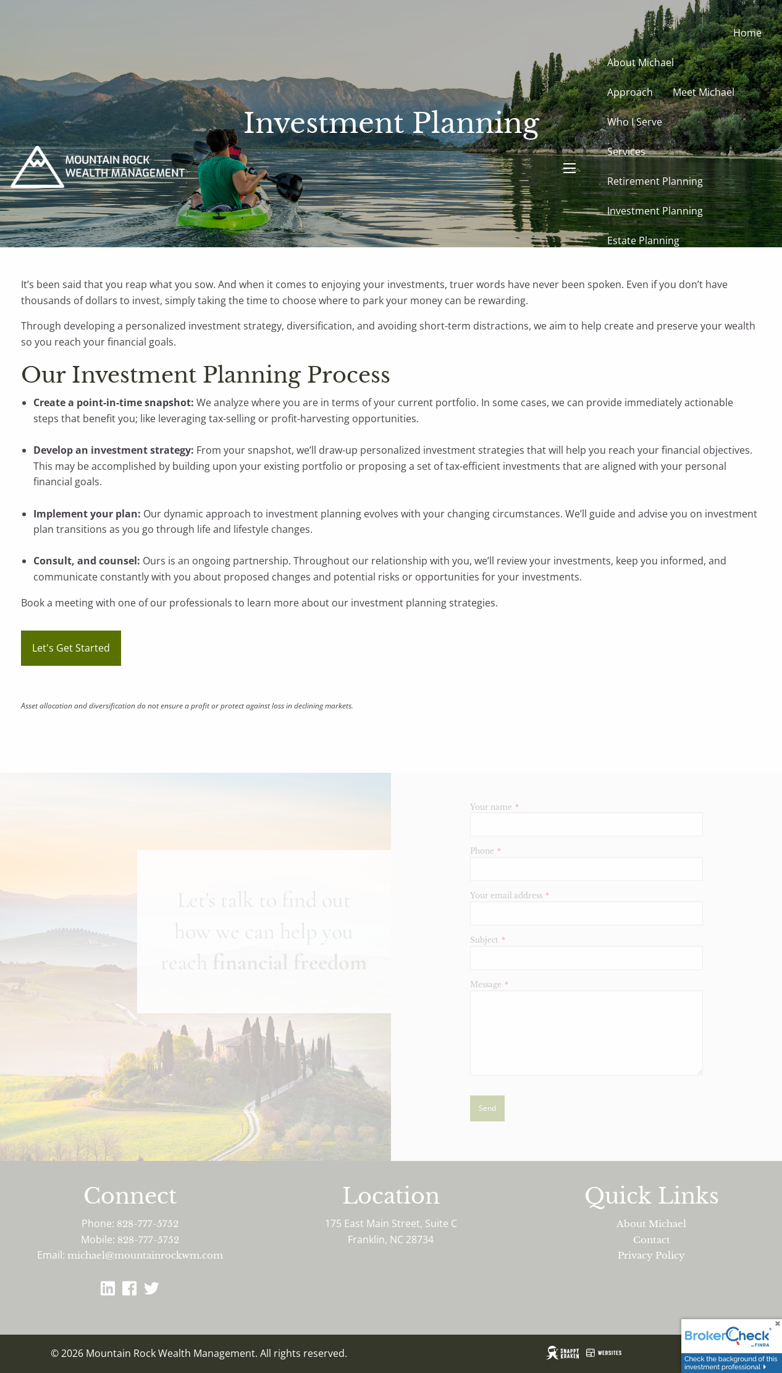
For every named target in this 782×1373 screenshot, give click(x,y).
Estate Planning (643, 240)
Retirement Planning (655, 181)
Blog (677, 270)
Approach (630, 92)
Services (626, 151)
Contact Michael (724, 300)
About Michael (640, 62)
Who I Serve (634, 122)
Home (747, 33)
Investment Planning (655, 211)
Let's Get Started (71, 648)
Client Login (734, 270)
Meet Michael (703, 92)
